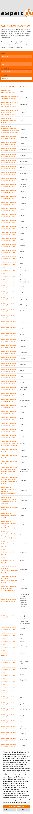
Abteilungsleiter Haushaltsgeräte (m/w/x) (8, 91)
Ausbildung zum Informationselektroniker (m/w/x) (8, 120)
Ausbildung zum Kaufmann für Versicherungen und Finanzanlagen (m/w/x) (9, 588)
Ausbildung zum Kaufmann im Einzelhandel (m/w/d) (9, 628)
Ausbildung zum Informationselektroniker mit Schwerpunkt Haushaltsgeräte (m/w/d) (9, 535)
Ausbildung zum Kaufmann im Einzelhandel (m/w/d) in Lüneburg (9, 653)
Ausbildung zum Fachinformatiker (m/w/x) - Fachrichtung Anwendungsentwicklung (9, 490)
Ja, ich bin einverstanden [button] (16, 806)
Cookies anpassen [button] (9, 810)
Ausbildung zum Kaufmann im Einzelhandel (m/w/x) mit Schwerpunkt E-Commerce (9, 443)
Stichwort (4, 75)
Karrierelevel (5, 68)
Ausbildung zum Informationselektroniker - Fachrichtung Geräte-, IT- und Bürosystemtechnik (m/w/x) (10, 129)
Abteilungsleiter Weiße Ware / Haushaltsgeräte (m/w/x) (9, 97)
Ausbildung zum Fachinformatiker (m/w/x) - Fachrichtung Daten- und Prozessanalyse (9, 500)
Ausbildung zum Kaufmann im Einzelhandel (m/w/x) (9, 137)
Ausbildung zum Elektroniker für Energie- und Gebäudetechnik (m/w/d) (9, 104)
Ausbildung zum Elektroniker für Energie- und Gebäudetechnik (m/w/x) (9, 112)
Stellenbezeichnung (7, 86)
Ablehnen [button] (23, 810)
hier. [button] (28, 802)
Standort (3, 53)
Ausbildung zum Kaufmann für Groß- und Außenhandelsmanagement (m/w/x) (9, 569)
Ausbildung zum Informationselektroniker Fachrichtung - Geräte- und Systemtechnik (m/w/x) (9, 525)
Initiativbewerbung (21, 44)
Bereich (3, 61)
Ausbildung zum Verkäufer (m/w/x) (9, 450)
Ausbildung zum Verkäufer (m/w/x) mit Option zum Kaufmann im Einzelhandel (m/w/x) (9, 470)
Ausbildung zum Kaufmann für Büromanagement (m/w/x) (9, 544)
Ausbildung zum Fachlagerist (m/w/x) (9, 508)
